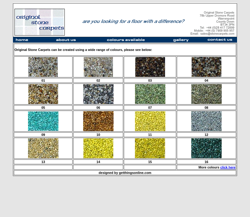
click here (228, 167)
